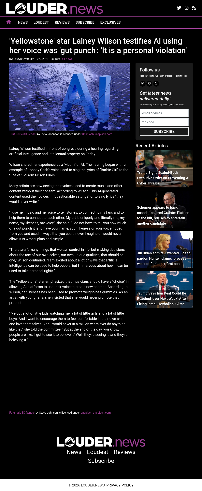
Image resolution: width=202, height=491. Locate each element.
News (23, 22)
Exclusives (110, 22)
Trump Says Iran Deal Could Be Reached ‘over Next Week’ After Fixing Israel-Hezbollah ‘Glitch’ (162, 298)
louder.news (54, 9)
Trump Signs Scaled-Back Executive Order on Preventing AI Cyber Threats (163, 177)
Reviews (62, 22)
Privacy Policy (120, 485)
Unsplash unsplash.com (97, 134)
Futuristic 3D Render (23, 134)
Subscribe (85, 22)
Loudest (41, 22)
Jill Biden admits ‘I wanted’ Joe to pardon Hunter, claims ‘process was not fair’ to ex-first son (163, 258)
